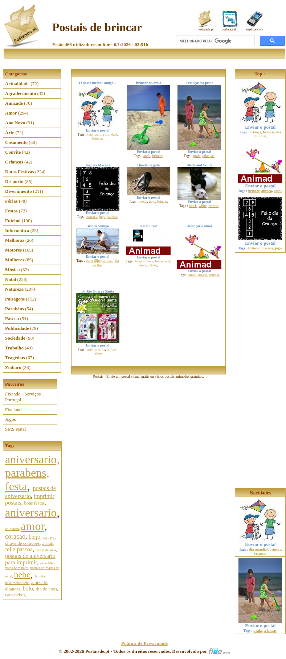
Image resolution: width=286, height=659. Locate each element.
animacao (12, 529)
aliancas (12, 589)
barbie (97, 353)
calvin (152, 265)
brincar (97, 138)
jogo (102, 217)
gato (152, 201)
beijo (34, 537)
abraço (202, 275)
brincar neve (144, 261)
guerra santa (96, 349)
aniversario (31, 512)
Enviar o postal (260, 125)
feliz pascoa (19, 549)
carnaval (49, 537)
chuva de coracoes (22, 543)
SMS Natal (15, 429)
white (203, 206)
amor (32, 525)
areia (146, 156)
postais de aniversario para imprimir (30, 559)
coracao (15, 536)
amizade (39, 582)
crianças (208, 156)
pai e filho (47, 563)
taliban (112, 349)
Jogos (10, 419)
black (193, 206)
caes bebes (15, 594)
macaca (91, 217)
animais (47, 544)
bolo (28, 588)
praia (197, 156)
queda (143, 201)
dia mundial (108, 134)
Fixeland (13, 409)
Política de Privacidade (144, 643)
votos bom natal (16, 568)
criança (92, 134)
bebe (22, 574)
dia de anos (46, 589)
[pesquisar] (215, 41)
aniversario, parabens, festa (32, 473)
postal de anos (46, 550)
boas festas (34, 503)
